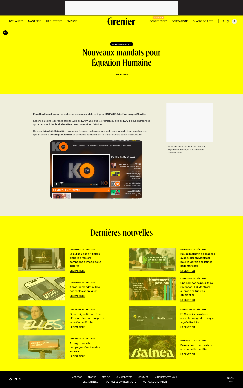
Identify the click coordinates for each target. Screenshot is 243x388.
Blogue (91, 377)
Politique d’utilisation (153, 382)
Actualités (16, 21)
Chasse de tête (203, 21)
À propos (76, 377)
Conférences (158, 21)
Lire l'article (77, 271)
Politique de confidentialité (119, 382)
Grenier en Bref (90, 382)
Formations (180, 21)
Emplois (72, 21)
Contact (143, 377)
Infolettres (54, 21)
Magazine (34, 21)
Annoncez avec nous (165, 377)
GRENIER (231, 378)
